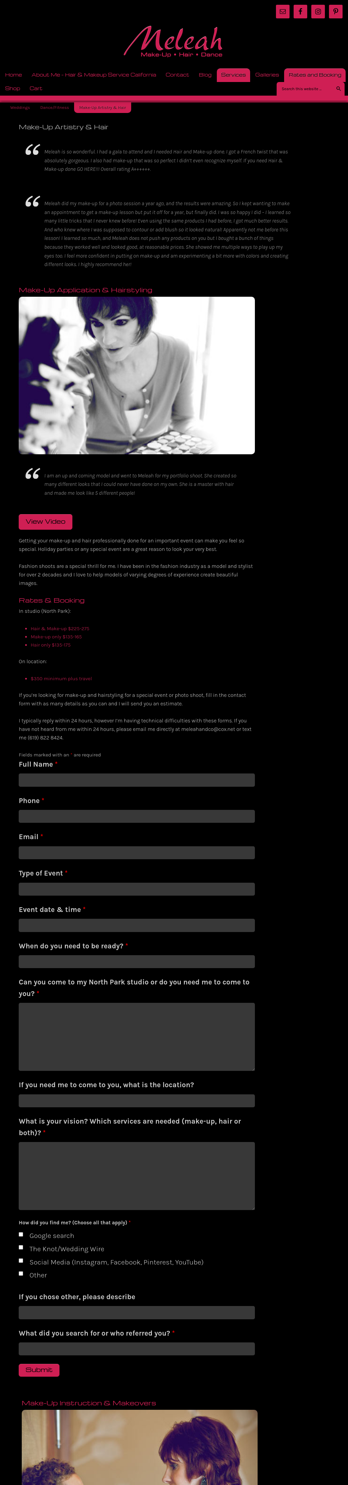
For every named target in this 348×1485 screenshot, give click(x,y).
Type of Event (43, 861)
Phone (31, 788)
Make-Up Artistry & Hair (102, 107)
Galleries (265, 74)
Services (231, 74)
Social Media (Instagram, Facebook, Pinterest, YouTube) (86, 1267)
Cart (36, 88)
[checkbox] (21, 1233)
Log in (336, 1438)
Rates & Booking (202, 830)
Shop (10, 88)
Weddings (20, 107)
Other (38, 1286)
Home (13, 74)
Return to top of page (28, 1436)
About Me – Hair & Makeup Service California (94, 74)
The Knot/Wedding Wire (67, 1248)
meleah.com (174, 44)
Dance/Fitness (54, 107)
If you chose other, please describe (77, 1308)
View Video (45, 473)
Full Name (38, 752)
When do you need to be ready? (73, 934)
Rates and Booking (312, 74)
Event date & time (52, 897)
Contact (177, 74)
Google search (52, 1235)
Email (31, 825)
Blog (202, 74)
